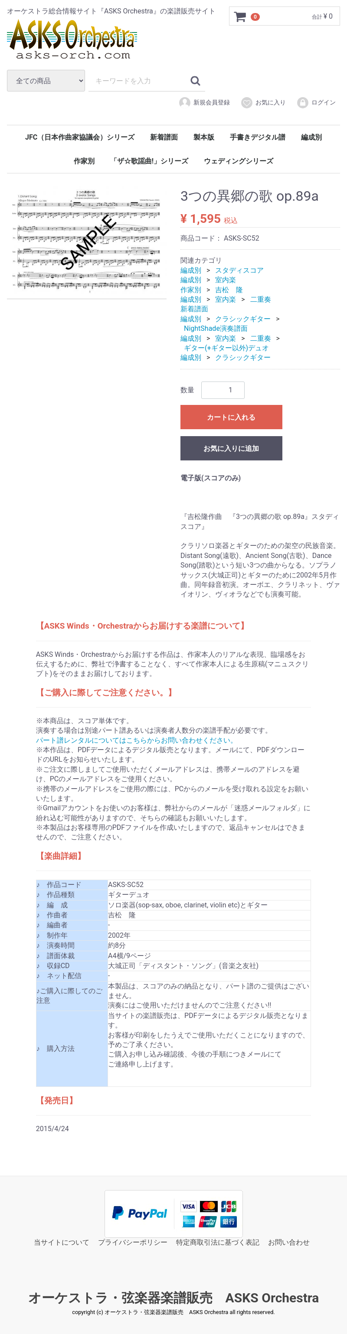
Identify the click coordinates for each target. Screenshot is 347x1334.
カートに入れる (231, 417)
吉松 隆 (229, 289)
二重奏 (260, 299)
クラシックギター (243, 319)
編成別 (311, 137)
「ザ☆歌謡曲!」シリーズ (149, 161)
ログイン (316, 102)
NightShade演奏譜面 (216, 328)
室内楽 (225, 280)
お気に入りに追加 (231, 448)
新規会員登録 (204, 102)
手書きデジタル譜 (257, 137)
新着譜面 (164, 137)
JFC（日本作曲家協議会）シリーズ (79, 137)
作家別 (84, 161)
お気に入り (263, 102)
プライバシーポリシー (132, 1242)
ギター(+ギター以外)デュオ (226, 348)
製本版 (203, 137)
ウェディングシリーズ (238, 161)
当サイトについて (61, 1242)
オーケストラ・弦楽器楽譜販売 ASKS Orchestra (173, 1297)
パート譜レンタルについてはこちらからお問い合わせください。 (136, 740)
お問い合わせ (289, 1242)
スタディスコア (239, 270)
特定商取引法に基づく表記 (217, 1242)
